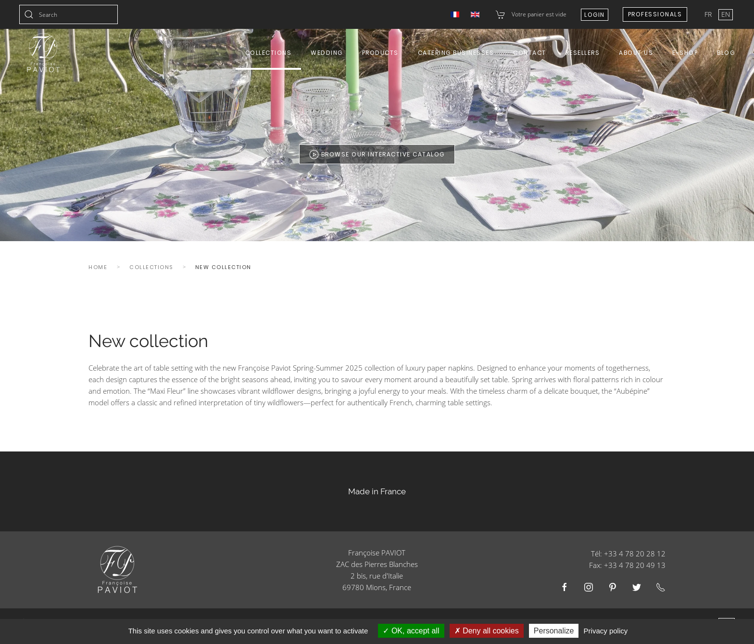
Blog (726, 53)
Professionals (655, 14)
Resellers (583, 53)
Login (594, 15)
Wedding (327, 53)
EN (725, 14)
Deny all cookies (486, 631)
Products (380, 53)
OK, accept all (411, 631)
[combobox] (68, 14)
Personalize (554, 631)
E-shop (685, 53)
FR (709, 14)
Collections (268, 53)
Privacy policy (606, 631)
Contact (529, 53)
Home (97, 267)
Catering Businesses (456, 53)
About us (636, 53)
